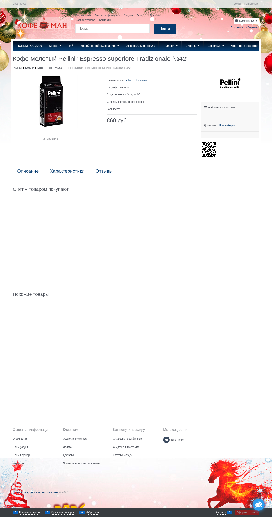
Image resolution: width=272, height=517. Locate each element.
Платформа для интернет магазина (35, 492)
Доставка (156, 15)
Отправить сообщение (243, 27)
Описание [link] (28, 171)
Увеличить (52, 138)
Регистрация (251, 3)
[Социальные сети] (259, 505)
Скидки (128, 15)
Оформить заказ (247, 512)
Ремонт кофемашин (107, 15)
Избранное (92, 512)
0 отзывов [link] (141, 80)
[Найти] (165, 29)
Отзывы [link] (104, 171)
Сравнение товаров (63, 512)
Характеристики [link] (67, 171)
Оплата (141, 15)
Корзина (221, 512)
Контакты (105, 19)
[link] (227, 125)
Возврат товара (85, 19)
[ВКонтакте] (166, 440)
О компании (83, 15)
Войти (237, 3)
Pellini (128, 80)
